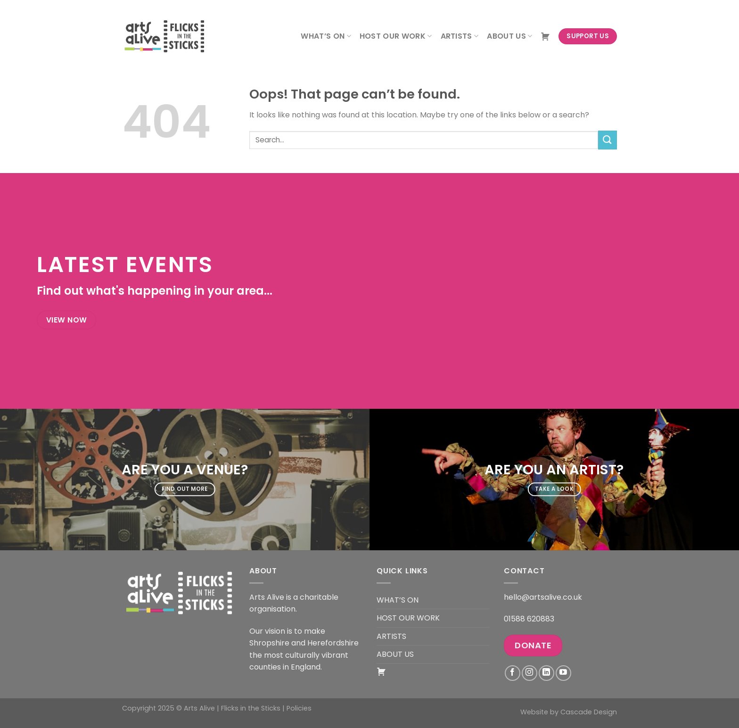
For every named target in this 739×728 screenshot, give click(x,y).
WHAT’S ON (326, 36)
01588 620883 (529, 618)
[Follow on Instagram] (529, 673)
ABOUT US (509, 36)
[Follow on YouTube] (563, 673)
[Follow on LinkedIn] (546, 673)
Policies (299, 708)
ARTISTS (460, 36)
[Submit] (607, 140)
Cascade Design (588, 712)
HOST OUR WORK (396, 36)
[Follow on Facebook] (512, 673)
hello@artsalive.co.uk (543, 597)
